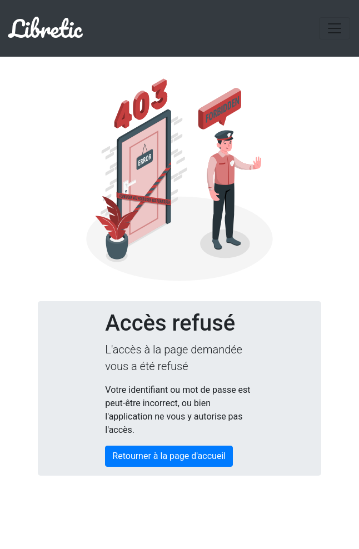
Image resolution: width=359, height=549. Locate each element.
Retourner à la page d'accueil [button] (169, 456)
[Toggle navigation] (334, 28)
